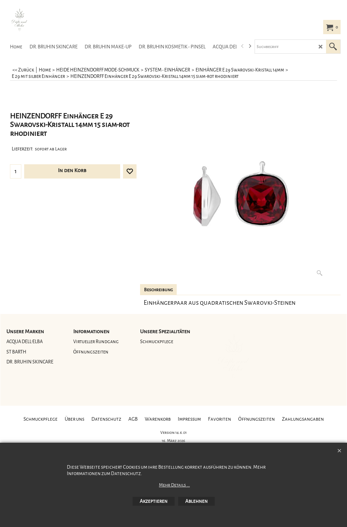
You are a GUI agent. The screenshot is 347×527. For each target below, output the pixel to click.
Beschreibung (158, 289)
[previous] (242, 46)
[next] (249, 46)
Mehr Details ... (174, 485)
